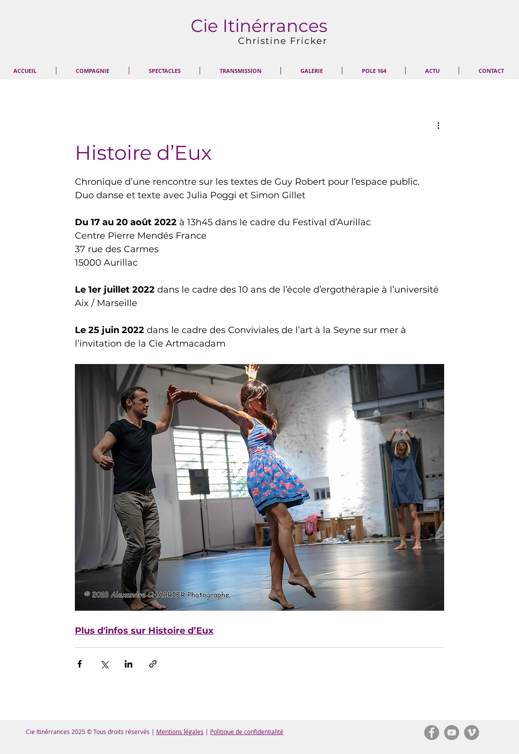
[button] (92, 70)
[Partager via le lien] (153, 664)
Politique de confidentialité (246, 732)
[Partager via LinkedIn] (128, 664)
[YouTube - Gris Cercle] (451, 732)
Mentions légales (180, 732)
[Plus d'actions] (438, 125)
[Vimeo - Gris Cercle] (471, 732)
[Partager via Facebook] (79, 664)
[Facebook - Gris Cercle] (431, 732)
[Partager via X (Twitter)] (104, 664)
